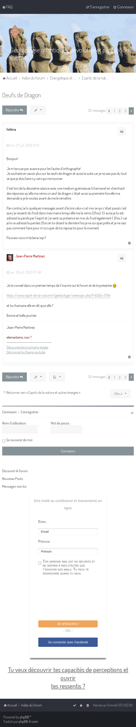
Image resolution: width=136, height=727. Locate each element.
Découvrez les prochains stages (27, 347)
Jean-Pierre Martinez (30, 256)
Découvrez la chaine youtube (26, 352)
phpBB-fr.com (28, 721)
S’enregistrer (30, 412)
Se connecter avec (68, 642)
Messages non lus (14, 486)
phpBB (24, 717)
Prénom (44, 541)
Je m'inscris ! (68, 624)
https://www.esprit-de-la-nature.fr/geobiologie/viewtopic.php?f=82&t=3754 (58, 295)
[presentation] (71, 598)
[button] (109, 111)
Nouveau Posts (12, 478)
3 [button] (125, 111)
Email (42, 521)
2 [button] (120, 111)
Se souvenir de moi (19, 440)
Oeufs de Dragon (21, 95)
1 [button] (114, 111)
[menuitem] (7, 7)
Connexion (9, 412)
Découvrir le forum (15, 471)
